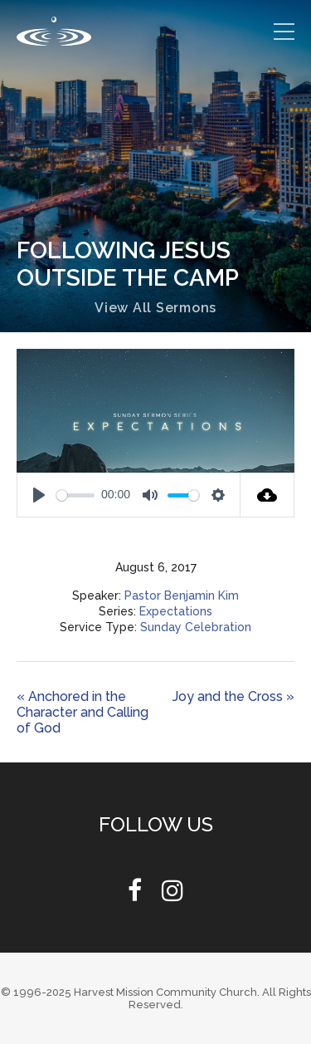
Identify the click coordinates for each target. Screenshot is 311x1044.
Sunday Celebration (195, 627)
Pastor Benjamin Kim (181, 595)
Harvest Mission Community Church (165, 992)
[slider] (75, 495)
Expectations (175, 611)
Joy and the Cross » (233, 696)
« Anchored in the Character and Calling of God (82, 712)
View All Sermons (155, 308)
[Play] (39, 495)
